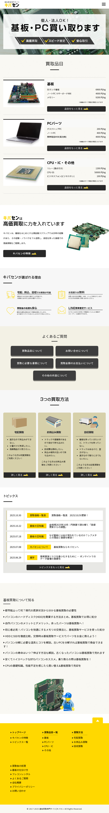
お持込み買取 (80, 742)
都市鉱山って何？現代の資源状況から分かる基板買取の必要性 (40, 610)
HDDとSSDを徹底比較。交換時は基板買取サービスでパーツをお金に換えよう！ (51, 636)
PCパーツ (49, 742)
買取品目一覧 (51, 732)
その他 (47, 750)
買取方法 (78, 732)
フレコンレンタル (21, 774)
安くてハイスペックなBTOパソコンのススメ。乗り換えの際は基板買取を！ (48, 659)
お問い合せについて (77, 350)
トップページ (19, 732)
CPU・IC (48, 746)
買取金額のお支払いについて (77, 363)
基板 (46, 737)
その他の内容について (54, 375)
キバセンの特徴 (22, 253)
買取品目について (32, 350)
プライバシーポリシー (23, 786)
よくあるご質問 (20, 778)
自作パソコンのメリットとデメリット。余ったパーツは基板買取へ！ (44, 623)
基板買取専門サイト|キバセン (51, 809)
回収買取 (78, 746)
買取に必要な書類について (32, 363)
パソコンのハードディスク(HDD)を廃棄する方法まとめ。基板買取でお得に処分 (51, 617)
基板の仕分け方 (20, 770)
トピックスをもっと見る (51, 567)
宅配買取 (78, 737)
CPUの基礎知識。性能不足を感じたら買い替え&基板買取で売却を (43, 665)
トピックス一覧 (20, 742)
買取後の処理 (19, 765)
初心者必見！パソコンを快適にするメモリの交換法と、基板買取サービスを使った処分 (55, 629)
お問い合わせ (19, 790)
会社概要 (16, 782)
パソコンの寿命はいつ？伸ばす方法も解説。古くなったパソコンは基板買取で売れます (55, 653)
